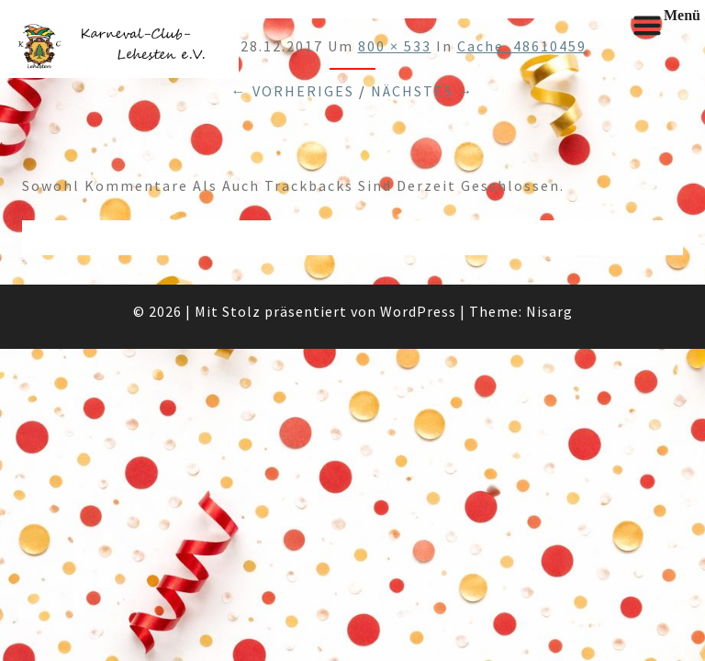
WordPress (418, 311)
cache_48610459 (522, 46)
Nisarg (549, 311)
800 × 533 (394, 46)
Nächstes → (423, 91)
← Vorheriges (292, 91)
